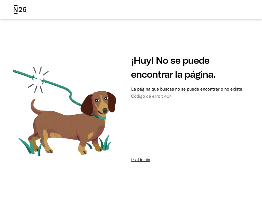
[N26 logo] (20, 10)
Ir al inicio (140, 159)
